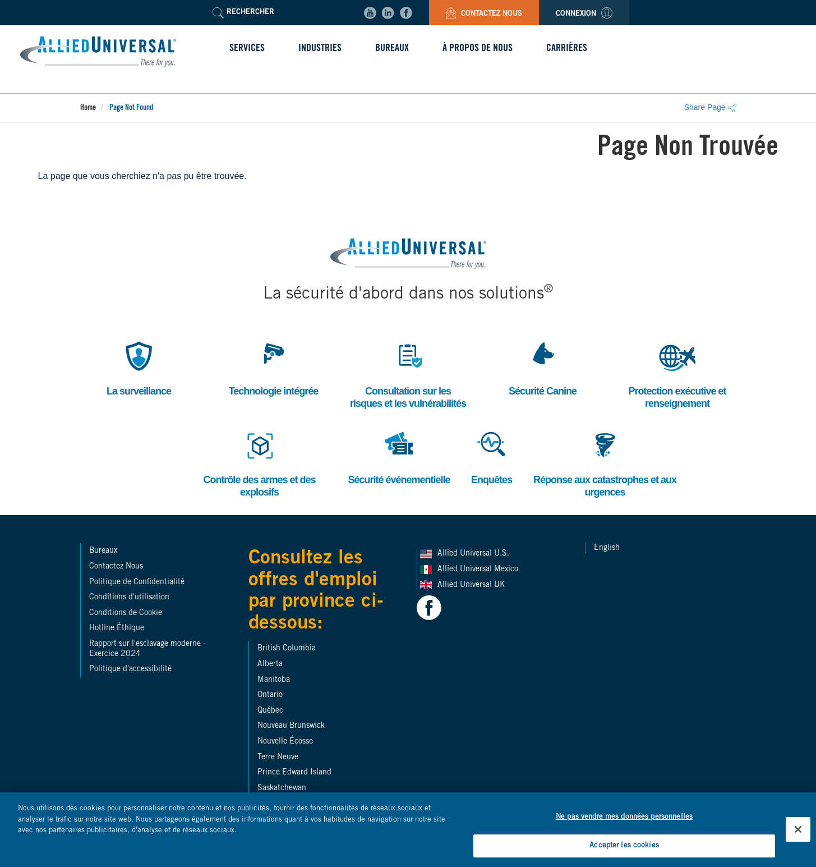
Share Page (710, 107)
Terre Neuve (277, 758)
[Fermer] (798, 835)
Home (88, 108)
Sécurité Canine (543, 367)
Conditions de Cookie (125, 613)
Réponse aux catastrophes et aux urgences (604, 462)
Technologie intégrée (274, 367)
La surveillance (139, 367)
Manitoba (273, 680)
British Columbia (286, 649)
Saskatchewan (281, 788)
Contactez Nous (484, 14)
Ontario (270, 695)
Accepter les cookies (624, 852)
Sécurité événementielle (399, 455)
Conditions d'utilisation (129, 598)
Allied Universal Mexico (478, 570)
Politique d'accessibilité (130, 669)
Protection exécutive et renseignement (677, 373)
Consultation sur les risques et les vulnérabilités (408, 373)
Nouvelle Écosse (285, 742)
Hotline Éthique (116, 628)
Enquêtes (492, 455)
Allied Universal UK (472, 585)
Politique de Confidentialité (137, 582)
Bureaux (103, 551)
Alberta (270, 664)
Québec (270, 711)
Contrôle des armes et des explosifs (259, 462)
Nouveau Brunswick (291, 726)
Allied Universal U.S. (474, 554)
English (607, 548)
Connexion (584, 14)
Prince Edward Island (294, 773)
